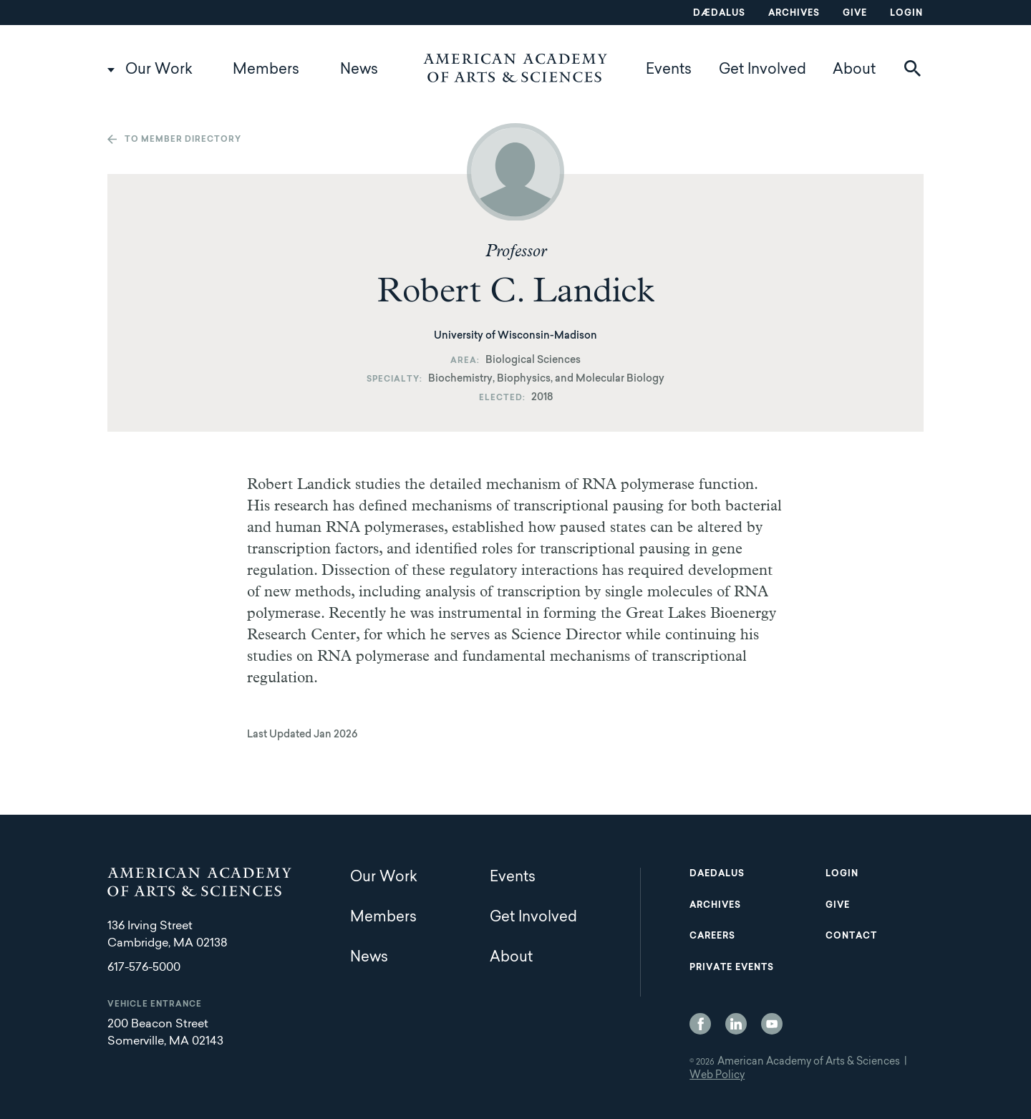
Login (906, 13)
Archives (794, 13)
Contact (851, 936)
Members (266, 70)
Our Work (159, 70)
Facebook (700, 1024)
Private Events (731, 968)
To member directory (183, 140)
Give (855, 13)
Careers (712, 936)
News (359, 70)
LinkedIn (736, 1024)
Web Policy (717, 1076)
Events (669, 70)
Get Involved (762, 70)
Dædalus (719, 13)
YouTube (772, 1024)
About (854, 70)
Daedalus (717, 874)
